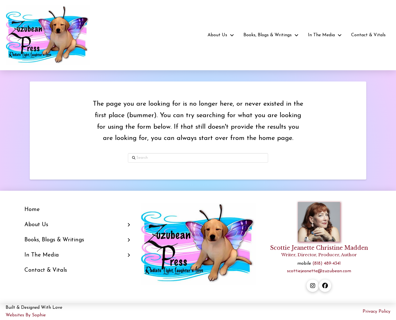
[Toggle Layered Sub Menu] (77, 224)
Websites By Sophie (26, 315)
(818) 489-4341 (326, 263)
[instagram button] (313, 286)
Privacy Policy (376, 311)
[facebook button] (325, 286)
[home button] (48, 35)
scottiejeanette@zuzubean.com (319, 271)
